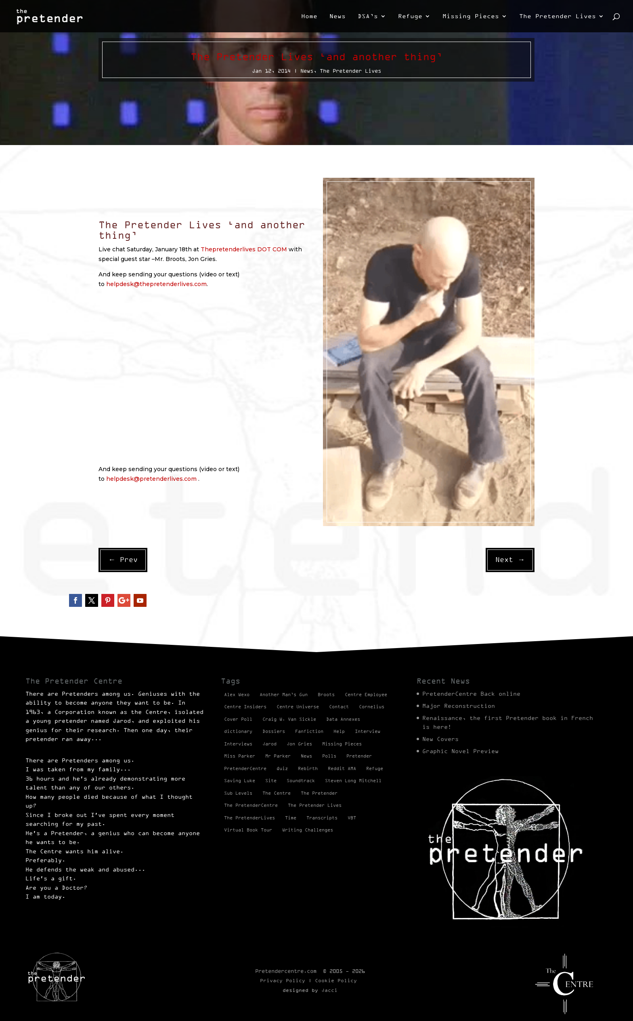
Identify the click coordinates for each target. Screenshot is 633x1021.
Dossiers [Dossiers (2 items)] (273, 731)
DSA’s (368, 16)
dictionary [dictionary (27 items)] (238, 731)
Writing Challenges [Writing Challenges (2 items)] (307, 829)
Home (309, 16)
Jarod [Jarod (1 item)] (269, 743)
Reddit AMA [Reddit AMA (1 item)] (342, 768)
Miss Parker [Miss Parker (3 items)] (239, 756)
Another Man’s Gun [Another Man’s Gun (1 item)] (284, 694)
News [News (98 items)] (306, 756)
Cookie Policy (336, 980)
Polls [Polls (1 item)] (329, 756)
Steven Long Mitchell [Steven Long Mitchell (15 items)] (353, 780)
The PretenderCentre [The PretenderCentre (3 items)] (251, 805)
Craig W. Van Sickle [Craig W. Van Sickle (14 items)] (289, 719)
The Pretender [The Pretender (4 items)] (319, 793)
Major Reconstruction (458, 706)
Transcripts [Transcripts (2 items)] (321, 817)
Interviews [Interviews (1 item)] (238, 743)
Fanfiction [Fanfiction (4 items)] (309, 731)
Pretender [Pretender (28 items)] (359, 756)
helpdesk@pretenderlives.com (152, 478)
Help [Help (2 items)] (339, 731)
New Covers (440, 739)
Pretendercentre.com (285, 971)
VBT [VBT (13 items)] (352, 817)
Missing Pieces (470, 16)
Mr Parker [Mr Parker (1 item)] (278, 756)
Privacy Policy (282, 980)
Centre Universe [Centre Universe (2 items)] (298, 706)
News (337, 16)
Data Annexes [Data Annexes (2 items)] (343, 719)
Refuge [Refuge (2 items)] (374, 768)
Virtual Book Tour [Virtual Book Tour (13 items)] (248, 829)
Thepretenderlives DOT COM (244, 249)
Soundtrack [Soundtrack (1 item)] (301, 780)
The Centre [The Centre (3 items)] (276, 793)
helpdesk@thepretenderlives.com (156, 284)
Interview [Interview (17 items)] (367, 731)
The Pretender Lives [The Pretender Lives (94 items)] (315, 805)
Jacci (329, 990)
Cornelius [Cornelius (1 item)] (371, 706)
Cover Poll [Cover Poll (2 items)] (238, 719)
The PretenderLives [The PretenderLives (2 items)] (249, 817)
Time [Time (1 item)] (290, 817)
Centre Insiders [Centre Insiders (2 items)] (245, 706)
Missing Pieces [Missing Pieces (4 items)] (342, 743)
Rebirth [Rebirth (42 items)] (308, 768)
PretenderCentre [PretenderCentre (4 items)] (245, 768)
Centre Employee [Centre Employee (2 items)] (366, 694)
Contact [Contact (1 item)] (339, 706)
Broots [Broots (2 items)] (326, 694)
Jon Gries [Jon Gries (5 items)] (299, 743)
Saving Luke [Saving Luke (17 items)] (239, 780)
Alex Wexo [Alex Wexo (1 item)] (236, 694)
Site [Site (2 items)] (271, 780)
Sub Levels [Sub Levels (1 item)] (238, 793)
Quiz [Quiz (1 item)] (282, 768)
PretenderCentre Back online (471, 693)
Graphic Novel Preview (460, 751)
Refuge (410, 16)
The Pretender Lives (557, 16)
